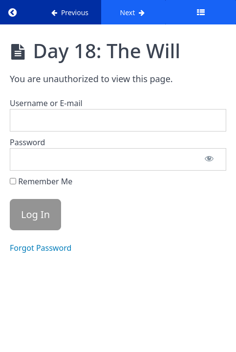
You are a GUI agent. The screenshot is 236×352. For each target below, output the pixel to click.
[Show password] (209, 159)
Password (27, 142)
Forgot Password (40, 247)
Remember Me (41, 181)
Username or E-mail (46, 103)
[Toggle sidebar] (200, 12)
